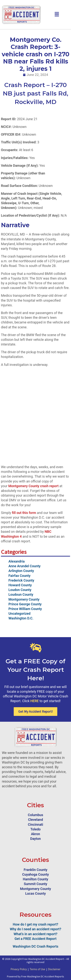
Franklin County (35, 870)
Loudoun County (20, 594)
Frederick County (21, 580)
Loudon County (19, 590)
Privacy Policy (19, 969)
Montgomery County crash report (33, 486)
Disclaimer (54, 969)
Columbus (35, 815)
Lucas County (35, 893)
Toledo (35, 829)
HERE (34, 701)
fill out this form (24, 513)
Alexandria (16, 561)
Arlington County (21, 571)
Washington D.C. (20, 618)
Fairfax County (19, 576)
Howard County (20, 585)
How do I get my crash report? (35, 924)
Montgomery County (23, 599)
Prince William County (25, 609)
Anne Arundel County (24, 566)
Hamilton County (35, 879)
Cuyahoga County (35, 874)
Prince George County (25, 604)
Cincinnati (35, 824)
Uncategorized (19, 613)
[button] (57, 14)
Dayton (35, 839)
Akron (35, 834)
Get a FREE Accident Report (36, 939)
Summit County (35, 884)
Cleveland (35, 820)
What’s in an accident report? (35, 934)
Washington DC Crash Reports (35, 946)
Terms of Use (37, 969)
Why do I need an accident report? (35, 929)
